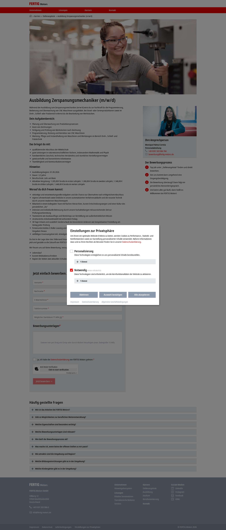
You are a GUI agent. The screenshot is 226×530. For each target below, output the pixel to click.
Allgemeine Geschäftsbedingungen (115, 301)
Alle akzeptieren (142, 294)
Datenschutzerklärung (90, 301)
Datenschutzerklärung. (132, 241)
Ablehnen (84, 294)
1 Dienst (83, 261)
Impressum (74, 301)
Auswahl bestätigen (113, 294)
